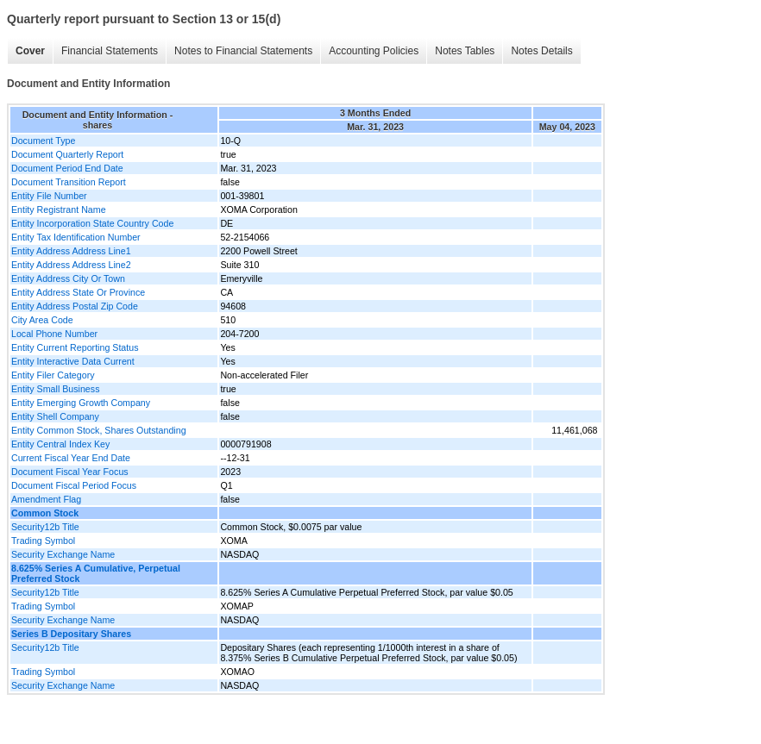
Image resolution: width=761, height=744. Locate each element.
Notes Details (541, 51)
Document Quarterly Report (67, 154)
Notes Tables (464, 51)
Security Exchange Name (63, 554)
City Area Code (42, 320)
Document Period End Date (67, 168)
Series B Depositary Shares (71, 633)
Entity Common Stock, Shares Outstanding (98, 430)
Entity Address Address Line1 (71, 251)
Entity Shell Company (55, 416)
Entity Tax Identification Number (76, 237)
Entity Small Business (55, 389)
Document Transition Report (68, 182)
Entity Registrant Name (58, 209)
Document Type (43, 140)
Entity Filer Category (53, 375)
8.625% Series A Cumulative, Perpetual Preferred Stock (95, 573)
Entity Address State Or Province (78, 292)
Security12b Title (45, 527)
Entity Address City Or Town (68, 278)
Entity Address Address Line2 (71, 264)
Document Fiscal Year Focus (70, 471)
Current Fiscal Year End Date (70, 458)
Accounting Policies (373, 51)
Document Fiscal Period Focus (73, 485)
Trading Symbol (43, 540)
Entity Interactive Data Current (73, 361)
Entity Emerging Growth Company (80, 402)
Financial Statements (109, 51)
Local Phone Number (54, 333)
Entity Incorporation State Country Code (92, 223)
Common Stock (45, 513)
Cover (30, 51)
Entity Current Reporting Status (74, 347)
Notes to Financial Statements (243, 51)
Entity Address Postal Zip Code (74, 306)
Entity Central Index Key (60, 444)
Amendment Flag (46, 499)
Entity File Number (49, 196)
